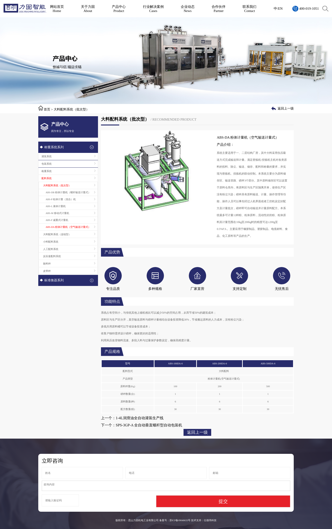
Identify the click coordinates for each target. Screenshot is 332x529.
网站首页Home (57, 9)
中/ (276, 8)
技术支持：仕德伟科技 (203, 520)
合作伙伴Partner (218, 9)
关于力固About (88, 9)
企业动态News (188, 9)
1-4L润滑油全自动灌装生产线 (139, 418)
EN (280, 8)
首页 (47, 109)
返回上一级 (286, 108)
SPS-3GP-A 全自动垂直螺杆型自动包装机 (149, 425)
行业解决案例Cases (153, 9)
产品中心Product (119, 9)
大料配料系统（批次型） (71, 109)
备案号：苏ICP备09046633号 (174, 520)
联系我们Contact (249, 9)
